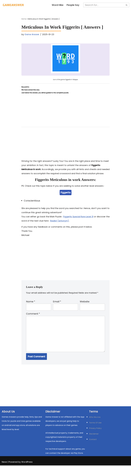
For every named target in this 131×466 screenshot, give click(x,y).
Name (30, 301)
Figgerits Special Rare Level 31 (78, 216)
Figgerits (66, 192)
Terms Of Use (95, 423)
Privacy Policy (95, 428)
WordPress (27, 462)
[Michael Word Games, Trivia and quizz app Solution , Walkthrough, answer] (13, 5)
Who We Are (94, 417)
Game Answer (32, 34)
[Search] (103, 5)
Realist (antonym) (59, 220)
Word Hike (57, 5)
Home (23, 19)
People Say (73, 5)
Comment (33, 314)
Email (57, 301)
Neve (4, 462)
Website (84, 301)
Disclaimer (94, 434)
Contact (93, 440)
